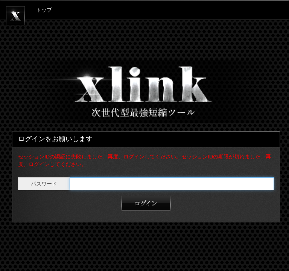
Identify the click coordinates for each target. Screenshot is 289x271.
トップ (44, 10)
